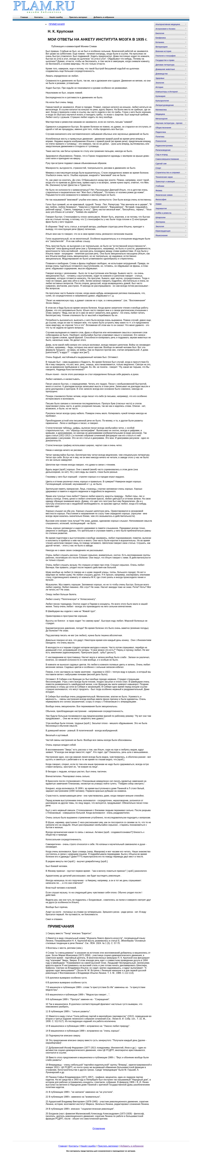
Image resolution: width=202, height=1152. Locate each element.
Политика (160, 136)
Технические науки (164, 177)
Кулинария (160, 96)
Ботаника (160, 42)
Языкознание (162, 235)
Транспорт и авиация (165, 181)
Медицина (160, 114)
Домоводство (162, 74)
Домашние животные (165, 69)
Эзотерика (160, 222)
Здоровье (160, 78)
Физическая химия (164, 195)
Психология (161, 141)
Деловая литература (165, 65)
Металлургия (161, 118)
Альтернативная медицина (168, 24)
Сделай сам (161, 163)
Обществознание (163, 127)
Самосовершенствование (167, 159)
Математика (161, 110)
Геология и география (165, 56)
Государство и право (165, 60)
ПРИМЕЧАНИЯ (57, 24)
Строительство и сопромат (168, 172)
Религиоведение (163, 150)
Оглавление (99, 1128)
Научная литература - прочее (169, 123)
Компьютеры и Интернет (167, 92)
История (159, 87)
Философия (161, 199)
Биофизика (161, 38)
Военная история (163, 51)
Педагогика (161, 132)
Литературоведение (165, 105)
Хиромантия (161, 208)
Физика (159, 190)
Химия (158, 204)
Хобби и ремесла (163, 213)
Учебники (160, 186)
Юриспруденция (163, 231)
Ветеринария (161, 47)
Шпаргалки (161, 217)
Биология (160, 33)
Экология (160, 226)
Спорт (158, 168)
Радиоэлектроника (164, 145)
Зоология (160, 83)
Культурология (162, 101)
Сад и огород (162, 154)
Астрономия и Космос (165, 29)
